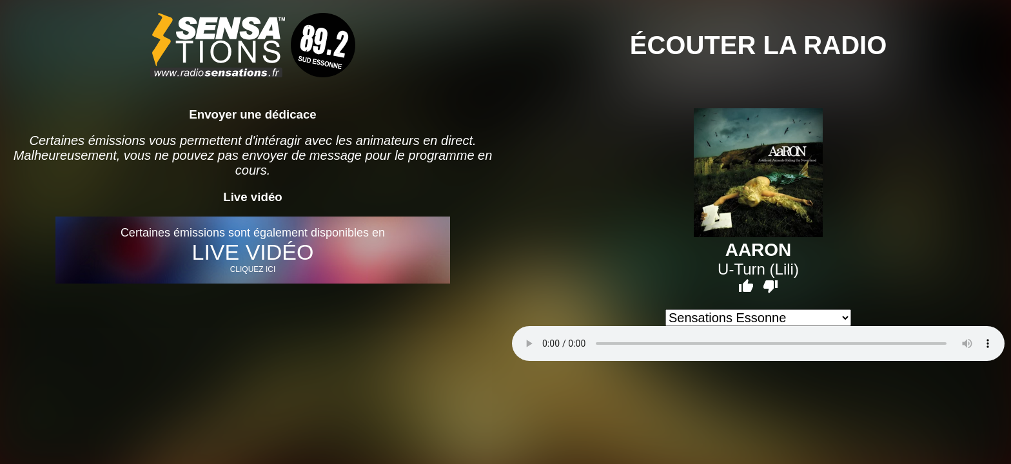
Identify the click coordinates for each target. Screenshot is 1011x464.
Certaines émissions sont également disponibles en (252, 250)
